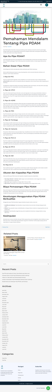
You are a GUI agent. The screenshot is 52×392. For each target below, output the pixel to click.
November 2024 (5, 302)
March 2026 (4, 292)
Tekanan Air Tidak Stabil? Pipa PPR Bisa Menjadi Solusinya (14, 277)
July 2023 (4, 324)
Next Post (48, 227)
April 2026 (4, 290)
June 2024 (4, 304)
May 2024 (4, 306)
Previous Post (4, 227)
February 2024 (5, 312)
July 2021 (4, 347)
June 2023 (4, 327)
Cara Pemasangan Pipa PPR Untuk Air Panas (14, 253)
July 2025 (4, 298)
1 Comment (6, 255)
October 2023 (5, 320)
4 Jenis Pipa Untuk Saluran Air (36, 238)
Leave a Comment (30, 239)
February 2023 (5, 335)
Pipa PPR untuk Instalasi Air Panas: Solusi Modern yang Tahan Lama (16, 273)
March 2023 (4, 333)
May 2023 (4, 329)
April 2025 (4, 300)
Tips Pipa (5, 46)
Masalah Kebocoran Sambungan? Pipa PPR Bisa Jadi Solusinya (14, 281)
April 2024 (4, 308)
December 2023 (5, 316)
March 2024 (4, 310)
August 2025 (4, 296)
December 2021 (5, 339)
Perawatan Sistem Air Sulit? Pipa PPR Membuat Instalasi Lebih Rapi (15, 275)
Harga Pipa (4, 358)
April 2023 (4, 331)
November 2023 (5, 318)
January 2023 (5, 337)
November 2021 (5, 341)
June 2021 (4, 349)
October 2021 (5, 343)
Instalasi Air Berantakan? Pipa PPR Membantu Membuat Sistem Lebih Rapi (17, 279)
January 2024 (5, 314)
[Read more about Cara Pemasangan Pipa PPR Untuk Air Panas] (14, 243)
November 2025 (5, 294)
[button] (41, 4)
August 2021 (4, 345)
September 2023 (5, 322)
